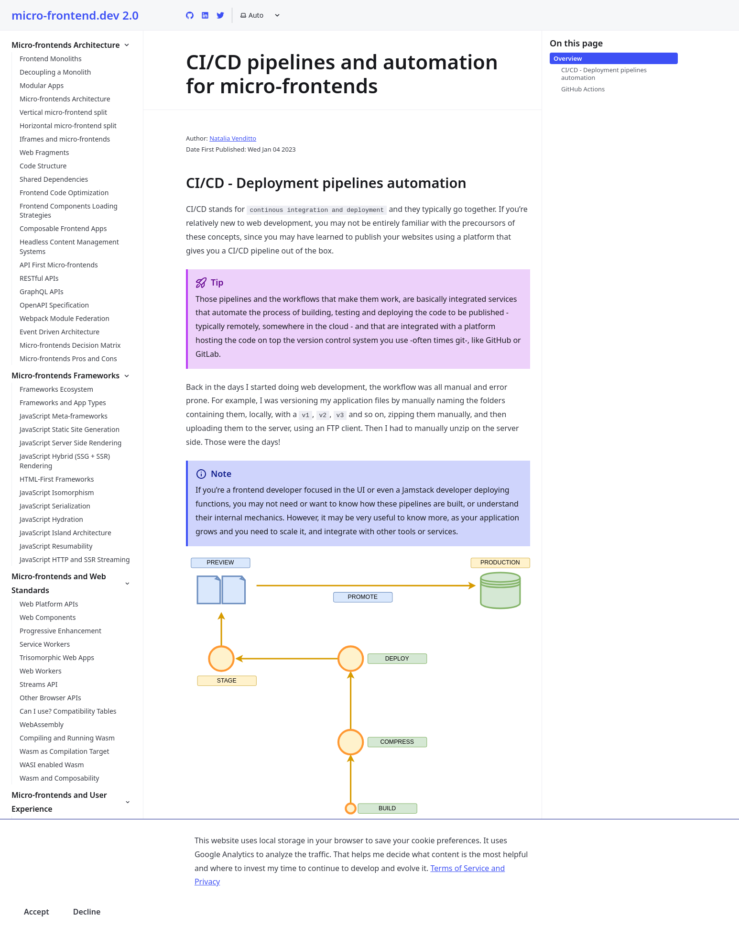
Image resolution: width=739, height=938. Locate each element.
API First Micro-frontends (59, 264)
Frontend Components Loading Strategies (69, 210)
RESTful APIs (39, 278)
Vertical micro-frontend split (63, 112)
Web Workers (41, 670)
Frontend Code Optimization (64, 192)
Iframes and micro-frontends (65, 138)
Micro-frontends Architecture (65, 98)
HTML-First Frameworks (57, 479)
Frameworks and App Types (63, 402)
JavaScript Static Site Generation (70, 429)
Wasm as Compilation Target (64, 751)
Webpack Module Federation (64, 318)
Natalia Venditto (232, 138)
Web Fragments (44, 152)
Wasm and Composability (59, 778)
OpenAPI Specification (54, 304)
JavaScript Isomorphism (57, 492)
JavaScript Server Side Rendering (70, 442)
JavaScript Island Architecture (65, 532)
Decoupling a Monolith (55, 72)
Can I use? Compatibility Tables (68, 711)
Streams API (39, 684)
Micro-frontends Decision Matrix (70, 345)
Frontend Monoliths (51, 58)
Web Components (48, 617)
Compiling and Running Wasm (67, 737)
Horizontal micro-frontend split (68, 125)
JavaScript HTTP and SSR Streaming (75, 559)
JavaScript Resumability (56, 546)
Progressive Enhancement (60, 630)
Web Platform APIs (49, 603)
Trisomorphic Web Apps (57, 657)
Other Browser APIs (50, 697)
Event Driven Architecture (59, 331)
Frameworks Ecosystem (56, 389)
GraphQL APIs (42, 291)
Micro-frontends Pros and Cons (68, 358)
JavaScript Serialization (55, 505)
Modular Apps (42, 85)
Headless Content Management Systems (69, 246)
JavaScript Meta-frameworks (64, 415)
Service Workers (45, 644)
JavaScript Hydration (51, 519)
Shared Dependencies (54, 179)
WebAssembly (42, 724)
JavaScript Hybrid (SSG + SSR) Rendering (65, 461)
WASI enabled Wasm (52, 764)
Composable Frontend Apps (63, 228)
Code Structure (43, 165)
